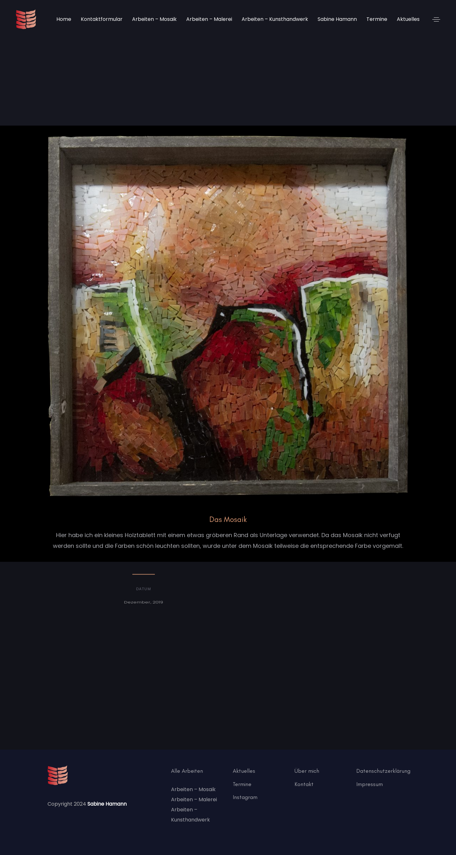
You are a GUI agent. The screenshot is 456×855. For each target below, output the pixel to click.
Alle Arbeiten (187, 770)
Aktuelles (244, 770)
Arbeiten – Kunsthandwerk (190, 814)
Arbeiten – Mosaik (193, 789)
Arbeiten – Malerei (194, 799)
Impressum (369, 784)
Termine (242, 784)
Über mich (306, 770)
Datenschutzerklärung (383, 770)
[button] (436, 19)
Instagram (245, 797)
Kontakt (304, 784)
